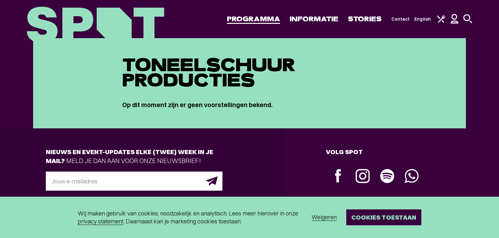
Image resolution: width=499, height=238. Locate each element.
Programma (253, 19)
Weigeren (324, 217)
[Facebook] (338, 176)
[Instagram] (362, 177)
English (422, 19)
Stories (365, 19)
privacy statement (100, 221)
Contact (400, 19)
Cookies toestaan (383, 217)
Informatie (314, 19)
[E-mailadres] (134, 181)
